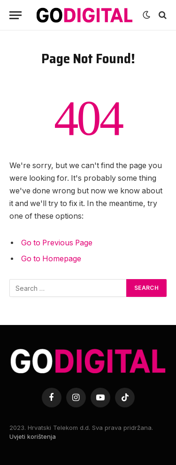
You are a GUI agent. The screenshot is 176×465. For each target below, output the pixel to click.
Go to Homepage (51, 258)
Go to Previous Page (56, 242)
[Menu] (15, 15)
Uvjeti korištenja (32, 436)
